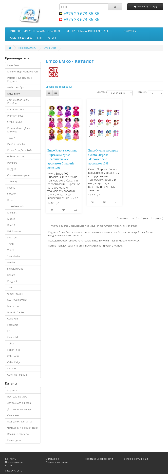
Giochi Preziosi (15, 293)
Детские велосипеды (19, 409)
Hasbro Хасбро (15, 87)
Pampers (12, 162)
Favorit (11, 187)
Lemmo (11, 368)
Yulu (9, 287)
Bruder (11, 200)
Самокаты (13, 415)
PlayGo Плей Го (16, 144)
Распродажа (14, 440)
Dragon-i (12, 281)
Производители (14, 462)
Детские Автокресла (19, 402)
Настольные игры (17, 396)
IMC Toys (12, 237)
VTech (10, 250)
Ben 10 (11, 225)
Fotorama (12, 324)
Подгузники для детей (19, 421)
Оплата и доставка (21, 37)
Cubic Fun (12, 318)
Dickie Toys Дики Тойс (19, 150)
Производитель (27, 47)
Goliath (11, 275)
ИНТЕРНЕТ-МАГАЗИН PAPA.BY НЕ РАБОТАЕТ (36, 31)
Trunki (10, 243)
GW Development (17, 299)
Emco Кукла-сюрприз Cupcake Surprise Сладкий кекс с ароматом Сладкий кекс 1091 (62, 159)
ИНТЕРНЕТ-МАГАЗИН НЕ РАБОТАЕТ (87, 31)
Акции (8, 465)
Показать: (140, 91)
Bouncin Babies (15, 312)
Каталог (52, 37)
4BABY (11, 137)
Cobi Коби (13, 356)
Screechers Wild (15, 206)
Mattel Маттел (15, 109)
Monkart (11, 212)
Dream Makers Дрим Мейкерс (18, 130)
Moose (11, 218)
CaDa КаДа (13, 362)
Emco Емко (50, 47)
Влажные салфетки (18, 434)
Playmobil (12, 337)
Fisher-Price (13, 349)
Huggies (11, 169)
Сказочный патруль (18, 175)
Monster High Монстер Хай (22, 71)
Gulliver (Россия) (16, 156)
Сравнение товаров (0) (59, 86)
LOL (9, 331)
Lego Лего (13, 65)
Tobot (10, 343)
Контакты (10, 458)
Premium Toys (15, 115)
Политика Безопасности (99, 458)
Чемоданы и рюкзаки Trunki (23, 427)
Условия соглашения (136, 458)
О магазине (130, 31)
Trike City (12, 181)
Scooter (11, 193)
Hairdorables (14, 231)
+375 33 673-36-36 (81, 19)
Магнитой (13, 306)
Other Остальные (17, 374)
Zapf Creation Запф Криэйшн (18, 101)
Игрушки (12, 390)
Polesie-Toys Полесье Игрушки (19, 79)
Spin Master (13, 256)
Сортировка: (99, 91)
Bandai (11, 262)
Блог (40, 37)
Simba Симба (14, 122)
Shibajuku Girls (15, 268)
